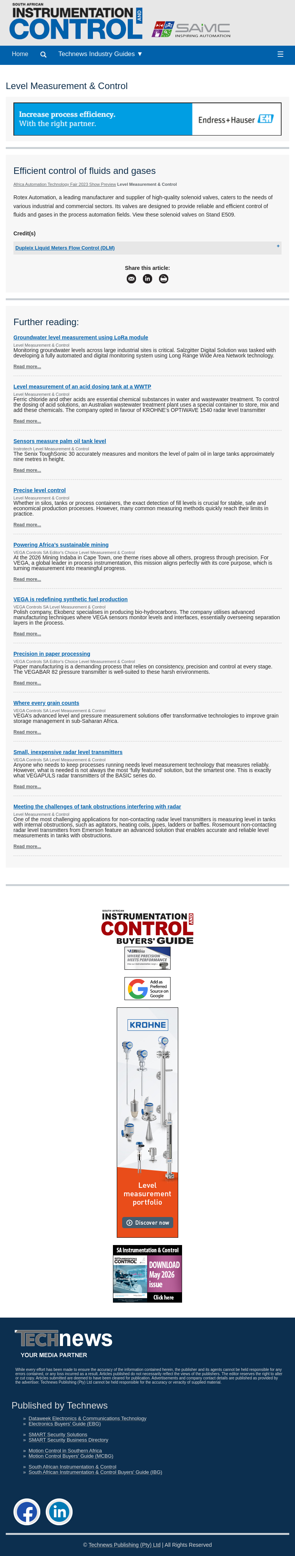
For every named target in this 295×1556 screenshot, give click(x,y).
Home (20, 54)
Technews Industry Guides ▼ (100, 54)
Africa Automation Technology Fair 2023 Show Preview (64, 184)
